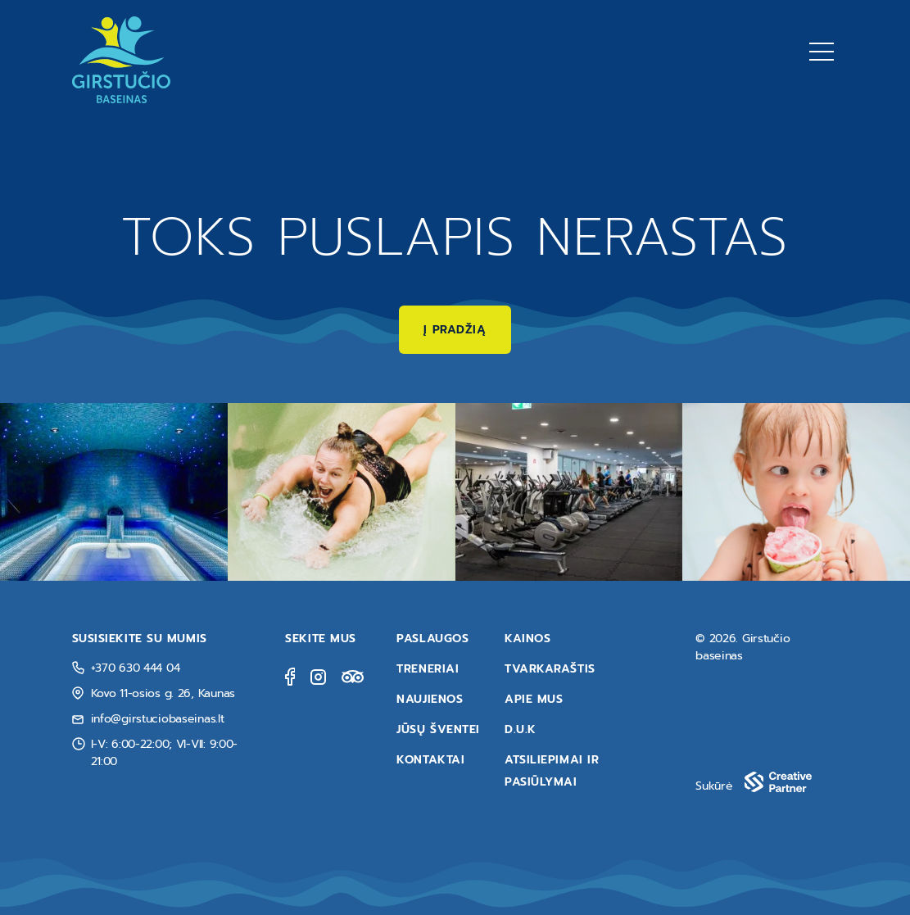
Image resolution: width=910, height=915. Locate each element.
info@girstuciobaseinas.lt (157, 718)
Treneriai (427, 668)
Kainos (527, 638)
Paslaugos (432, 638)
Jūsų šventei (438, 729)
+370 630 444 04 (135, 668)
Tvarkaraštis (550, 668)
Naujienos (429, 699)
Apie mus (534, 699)
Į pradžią (454, 329)
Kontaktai (430, 759)
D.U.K (520, 729)
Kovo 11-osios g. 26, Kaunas (163, 693)
